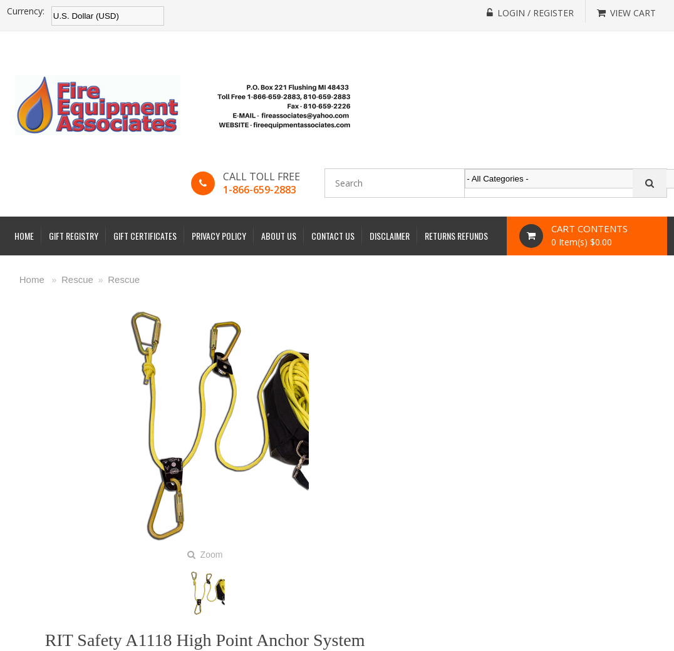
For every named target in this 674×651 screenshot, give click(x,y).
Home (24, 235)
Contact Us (333, 235)
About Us (278, 235)
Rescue (77, 279)
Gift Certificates (145, 235)
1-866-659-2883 (259, 190)
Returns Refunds (456, 235)
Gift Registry (73, 235)
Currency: (25, 11)
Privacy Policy (219, 235)
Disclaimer (390, 235)
